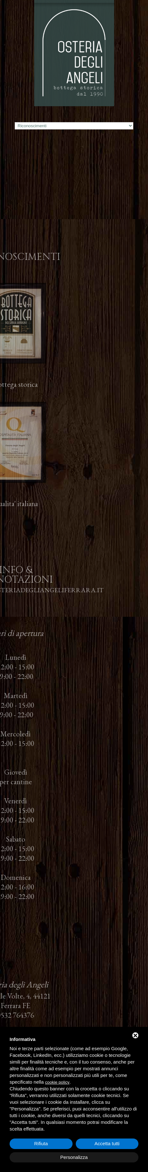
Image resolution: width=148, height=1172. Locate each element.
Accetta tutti (107, 1143)
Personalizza (74, 1157)
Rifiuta (41, 1143)
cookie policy (57, 1082)
